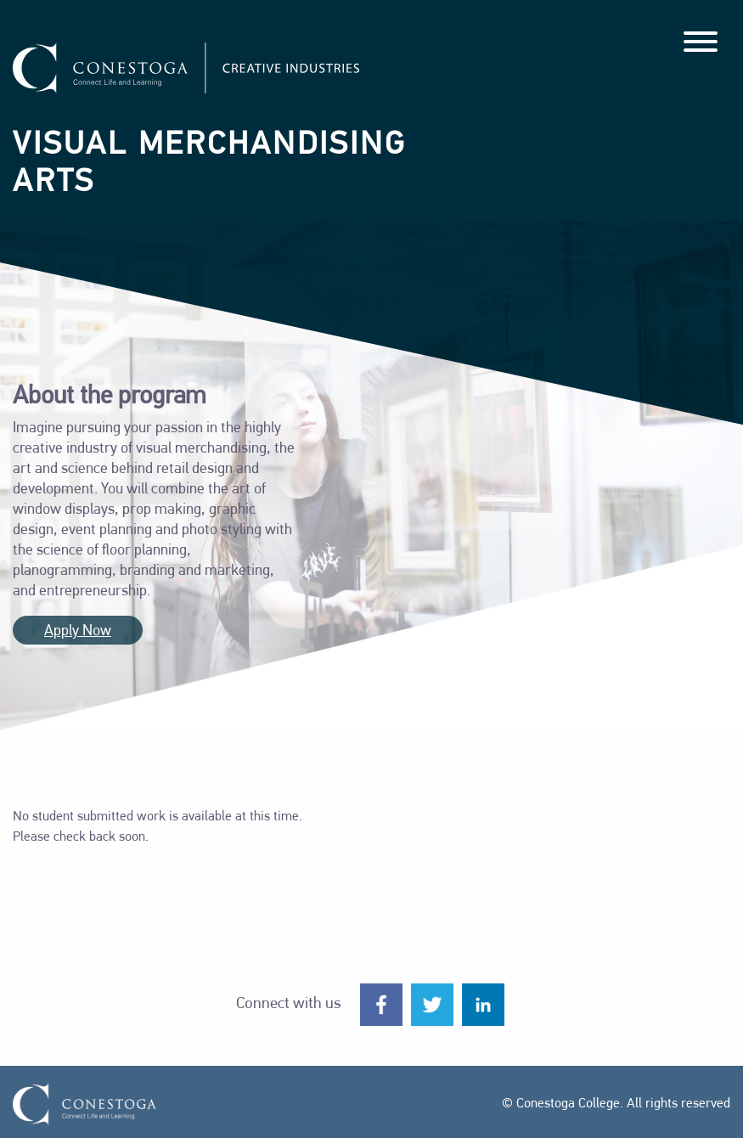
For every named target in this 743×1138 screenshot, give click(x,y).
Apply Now (77, 631)
